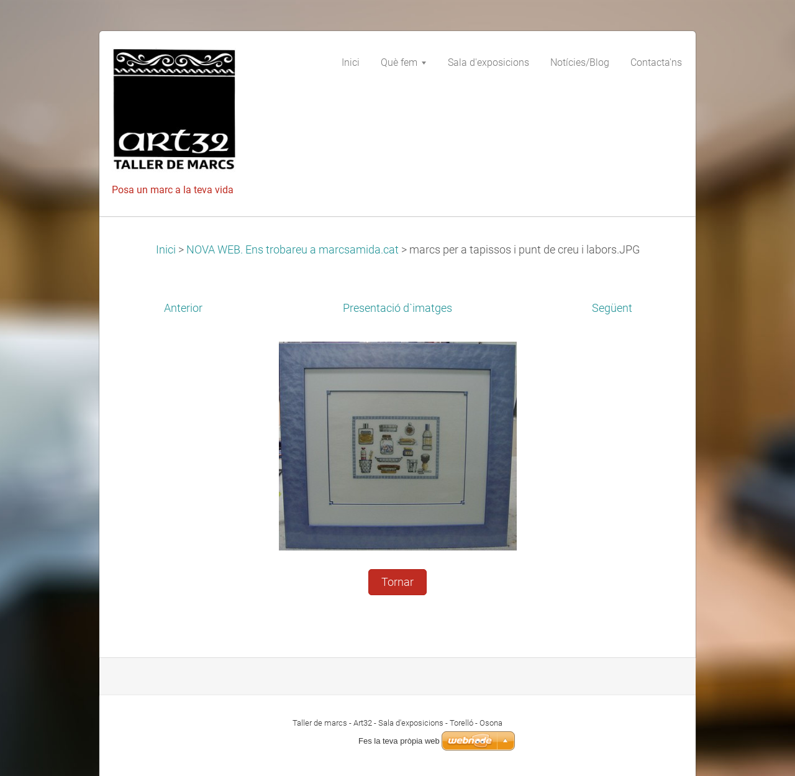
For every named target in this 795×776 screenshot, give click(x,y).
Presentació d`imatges (397, 308)
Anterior (183, 308)
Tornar (397, 582)
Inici (166, 250)
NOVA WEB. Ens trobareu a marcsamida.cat (292, 250)
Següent (612, 308)
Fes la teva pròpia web (399, 741)
